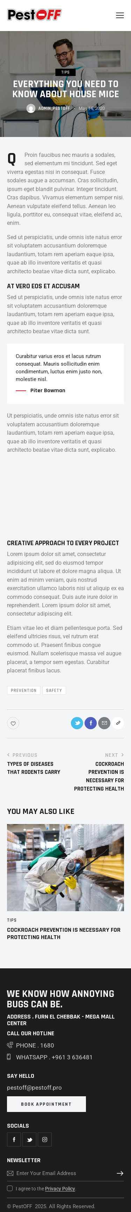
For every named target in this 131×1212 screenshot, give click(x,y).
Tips (65, 72)
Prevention (24, 690)
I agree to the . (46, 1188)
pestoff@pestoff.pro (34, 1087)
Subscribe (119, 1173)
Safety (54, 690)
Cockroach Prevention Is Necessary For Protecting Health (64, 933)
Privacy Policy (60, 1188)
